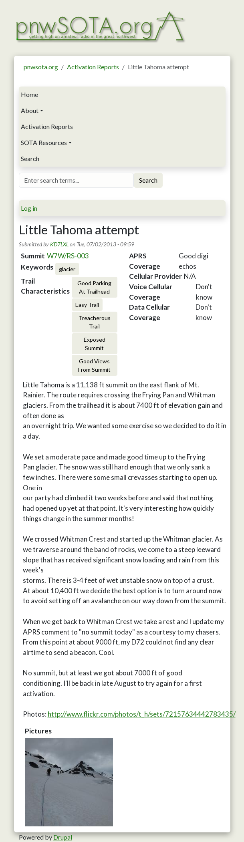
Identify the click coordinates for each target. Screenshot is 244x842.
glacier (67, 269)
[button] (69, 782)
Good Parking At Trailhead (94, 287)
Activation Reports (93, 67)
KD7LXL (59, 244)
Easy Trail (87, 304)
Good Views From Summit (94, 365)
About (29, 110)
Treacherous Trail (95, 322)
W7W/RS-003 (68, 256)
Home (29, 94)
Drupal (62, 837)
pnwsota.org (41, 67)
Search (30, 158)
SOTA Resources (44, 142)
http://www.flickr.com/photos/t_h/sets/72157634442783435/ (142, 714)
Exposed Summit (94, 343)
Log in (29, 208)
